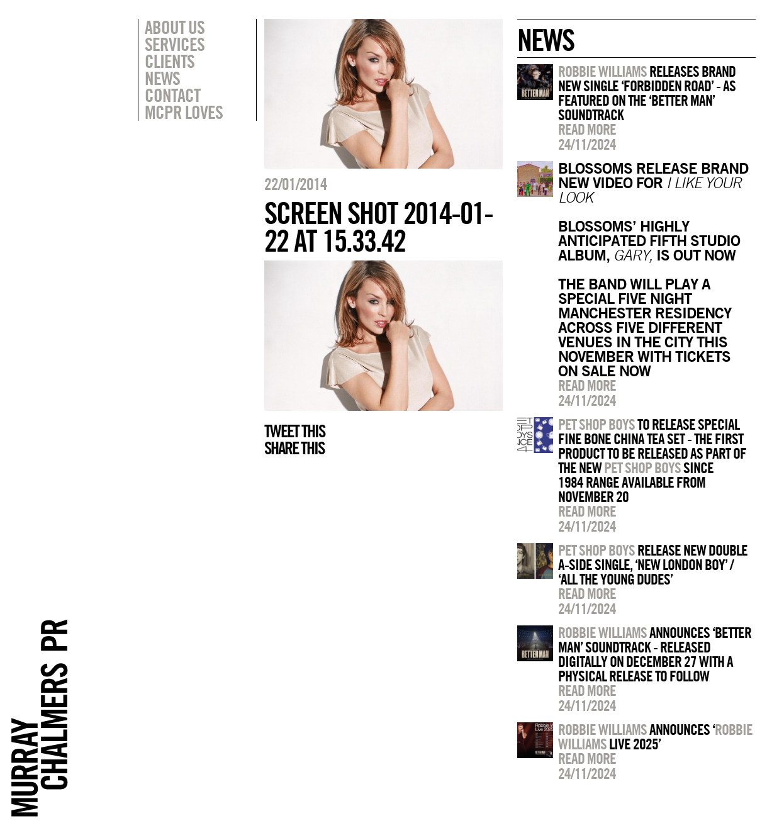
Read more (587, 129)
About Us (174, 27)
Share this (294, 448)
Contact (172, 95)
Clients (169, 61)
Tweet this (294, 431)
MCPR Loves (184, 112)
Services (174, 44)
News (162, 78)
